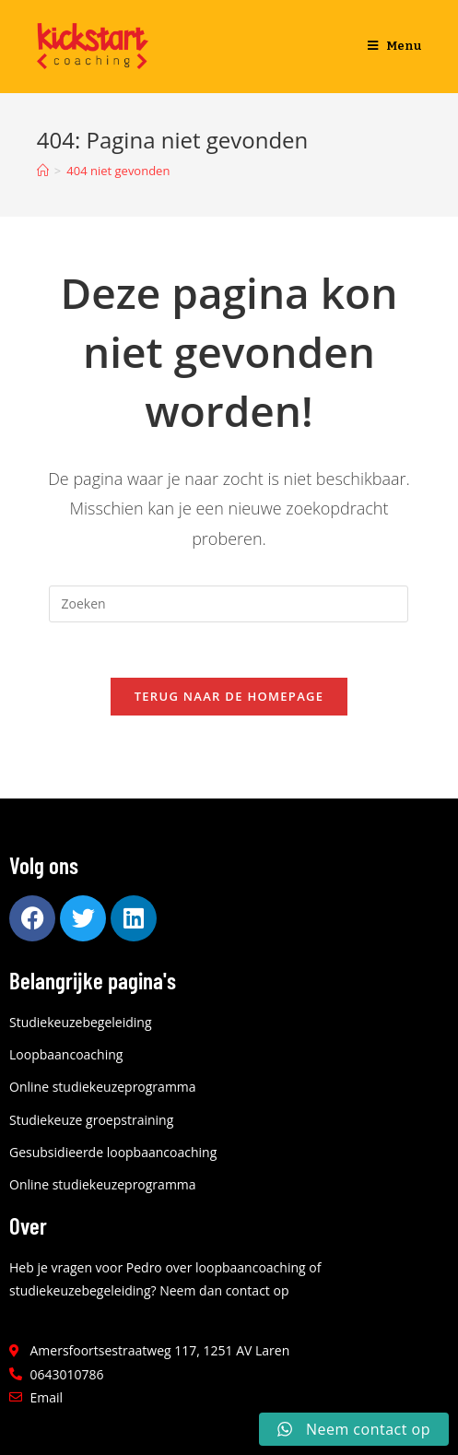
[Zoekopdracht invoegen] (228, 604)
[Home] (43, 170)
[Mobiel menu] (395, 46)
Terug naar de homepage (229, 696)
